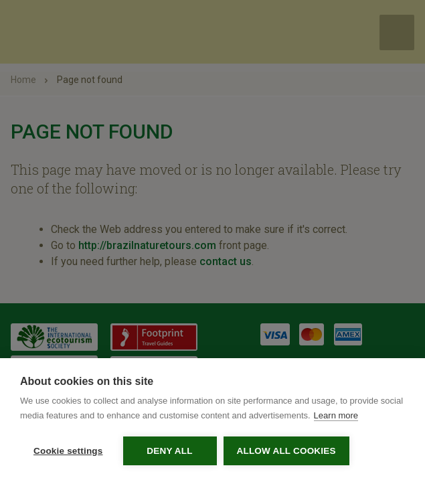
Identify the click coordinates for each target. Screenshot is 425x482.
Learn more (336, 415)
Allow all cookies (286, 451)
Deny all (169, 451)
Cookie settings (68, 451)
